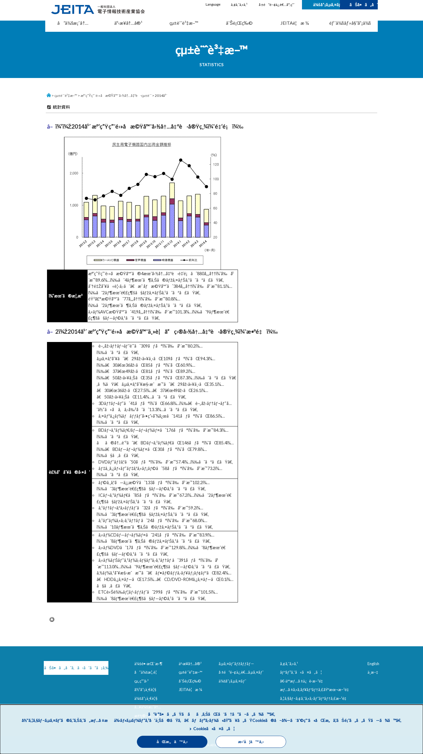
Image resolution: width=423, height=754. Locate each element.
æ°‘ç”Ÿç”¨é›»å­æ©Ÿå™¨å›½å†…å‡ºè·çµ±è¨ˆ (116, 95)
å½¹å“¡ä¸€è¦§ (145, 689)
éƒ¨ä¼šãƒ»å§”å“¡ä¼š (350, 23)
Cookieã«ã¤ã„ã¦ (214, 728)
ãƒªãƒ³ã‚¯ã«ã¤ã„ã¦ (301, 672)
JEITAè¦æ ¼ (295, 23)
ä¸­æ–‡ (372, 672)
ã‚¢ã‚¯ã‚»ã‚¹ (239, 4)
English (373, 663)
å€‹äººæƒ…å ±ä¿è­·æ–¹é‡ (302, 681)
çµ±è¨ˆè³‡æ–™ (183, 23)
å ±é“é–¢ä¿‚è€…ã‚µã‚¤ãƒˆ (241, 672)
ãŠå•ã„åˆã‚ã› (364, 4)
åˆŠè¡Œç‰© (239, 23)
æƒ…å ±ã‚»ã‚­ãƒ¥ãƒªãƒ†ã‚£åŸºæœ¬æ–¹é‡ (315, 689)
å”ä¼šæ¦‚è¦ (147, 672)
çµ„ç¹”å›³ (141, 681)
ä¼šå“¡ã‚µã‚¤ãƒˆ (326, 4)
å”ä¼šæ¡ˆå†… (72, 23)
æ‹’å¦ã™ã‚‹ (250, 742)
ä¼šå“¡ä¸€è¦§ (145, 698)
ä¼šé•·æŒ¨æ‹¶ (148, 663)
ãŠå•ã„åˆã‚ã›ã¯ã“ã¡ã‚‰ (74, 667)
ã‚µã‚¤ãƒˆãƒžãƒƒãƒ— (236, 663)
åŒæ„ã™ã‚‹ (172, 742)
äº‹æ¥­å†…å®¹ (128, 23)
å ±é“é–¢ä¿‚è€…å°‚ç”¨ (277, 4)
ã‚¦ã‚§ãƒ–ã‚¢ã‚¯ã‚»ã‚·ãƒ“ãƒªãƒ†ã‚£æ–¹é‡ (314, 698)
